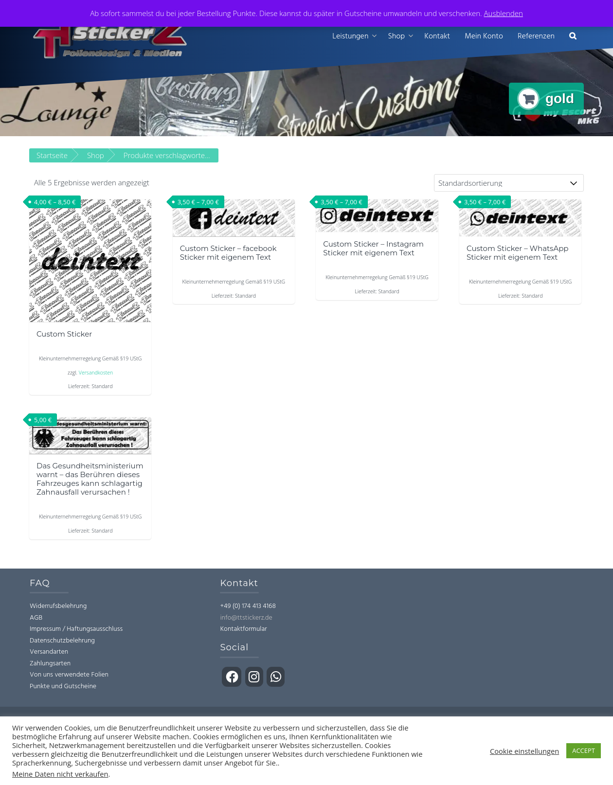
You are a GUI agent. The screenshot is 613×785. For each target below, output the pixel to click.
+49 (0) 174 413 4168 (247, 606)
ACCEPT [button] (583, 750)
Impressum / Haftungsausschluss (76, 629)
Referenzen (536, 36)
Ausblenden (503, 13)
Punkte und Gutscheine (63, 686)
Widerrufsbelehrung (58, 606)
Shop (396, 36)
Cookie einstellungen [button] (524, 751)
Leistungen (350, 36)
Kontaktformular (243, 629)
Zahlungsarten (50, 663)
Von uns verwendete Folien (69, 674)
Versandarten (49, 652)
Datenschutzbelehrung (62, 640)
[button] (573, 36)
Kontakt (437, 36)
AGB (36, 618)
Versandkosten (96, 372)
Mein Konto (484, 36)
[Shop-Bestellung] (509, 183)
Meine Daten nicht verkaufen (60, 774)
